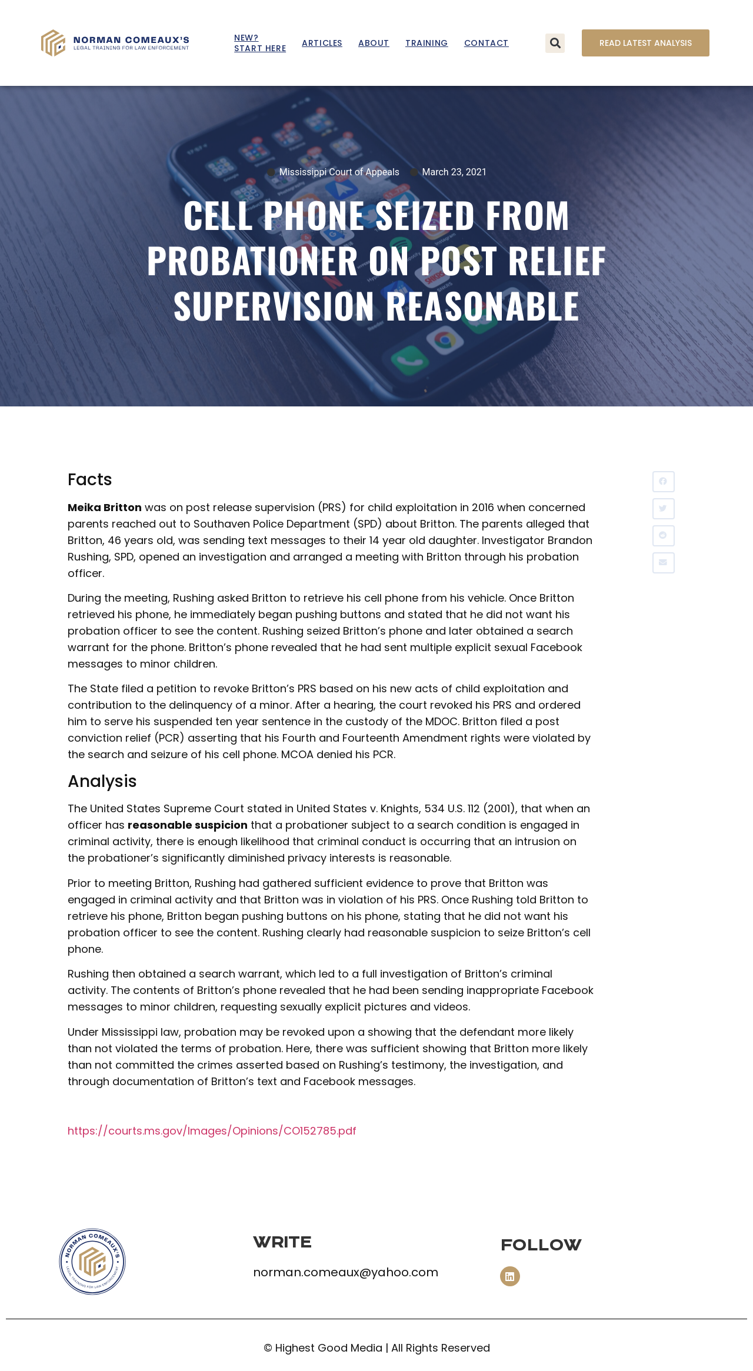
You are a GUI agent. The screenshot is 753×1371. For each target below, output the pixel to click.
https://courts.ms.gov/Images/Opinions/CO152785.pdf (212, 1130)
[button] (555, 43)
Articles (322, 43)
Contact (486, 43)
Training (426, 43)
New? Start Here (260, 43)
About (373, 43)
